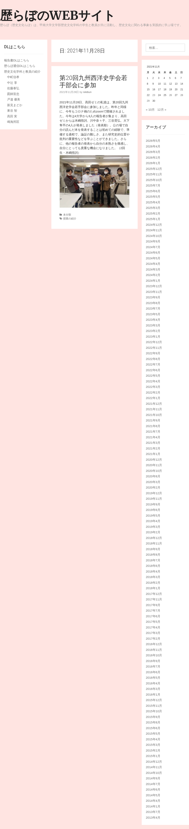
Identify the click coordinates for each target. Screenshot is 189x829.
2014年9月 (153, 778)
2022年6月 (153, 370)
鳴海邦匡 (13, 121)
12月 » (161, 109)
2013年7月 (153, 812)
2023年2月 (153, 331)
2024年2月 (153, 275)
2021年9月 (153, 420)
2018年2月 (153, 582)
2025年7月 (153, 185)
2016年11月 (154, 649)
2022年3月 (153, 386)
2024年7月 (153, 247)
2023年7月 (153, 308)
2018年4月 (153, 571)
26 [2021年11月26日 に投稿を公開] (170, 95)
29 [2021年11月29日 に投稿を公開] (148, 100)
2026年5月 (153, 140)
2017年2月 (153, 638)
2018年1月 (153, 588)
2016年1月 (153, 694)
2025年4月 (153, 202)
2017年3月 (153, 633)
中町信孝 (13, 77)
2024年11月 (154, 230)
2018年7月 (153, 560)
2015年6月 (153, 728)
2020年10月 (154, 470)
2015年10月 (154, 711)
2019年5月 (153, 515)
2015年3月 (153, 744)
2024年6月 (153, 252)
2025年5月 (153, 196)
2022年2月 (153, 392)
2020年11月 (154, 465)
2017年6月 (153, 616)
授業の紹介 (69, 218)
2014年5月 (153, 795)
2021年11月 (154, 409)
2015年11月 (154, 705)
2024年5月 (153, 258)
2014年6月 (153, 789)
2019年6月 (153, 510)
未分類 (67, 214)
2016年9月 (153, 661)
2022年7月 (153, 364)
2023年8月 (153, 303)
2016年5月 (153, 677)
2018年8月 (153, 554)
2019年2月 (153, 532)
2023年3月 (153, 325)
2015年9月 (153, 717)
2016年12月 (154, 644)
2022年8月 (153, 359)
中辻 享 (12, 82)
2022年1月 (153, 398)
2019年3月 (153, 526)
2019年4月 (153, 521)
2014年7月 (153, 784)
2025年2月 (153, 213)
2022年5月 (153, 375)
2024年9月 (153, 241)
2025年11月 (154, 174)
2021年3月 (153, 442)
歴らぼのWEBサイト (57, 15)
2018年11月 (154, 543)
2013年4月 (153, 817)
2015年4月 (153, 739)
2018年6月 (153, 565)
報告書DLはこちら (16, 60)
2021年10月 (154, 415)
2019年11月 (154, 498)
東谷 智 (12, 110)
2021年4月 (153, 437)
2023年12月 (154, 286)
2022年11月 (154, 347)
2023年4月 (153, 319)
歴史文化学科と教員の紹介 (22, 71)
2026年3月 (153, 152)
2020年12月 (154, 459)
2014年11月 (154, 767)
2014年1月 (153, 806)
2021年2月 (153, 448)
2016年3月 (153, 688)
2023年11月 (154, 291)
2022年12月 (154, 342)
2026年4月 (153, 146)
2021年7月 (153, 431)
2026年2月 (153, 157)
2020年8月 (153, 476)
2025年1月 (153, 219)
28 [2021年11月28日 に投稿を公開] (181, 95)
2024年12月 (154, 224)
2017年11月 (154, 599)
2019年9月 (153, 504)
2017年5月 (153, 621)
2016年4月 (153, 683)
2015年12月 (154, 700)
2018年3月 (153, 577)
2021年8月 (153, 426)
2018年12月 (154, 538)
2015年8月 (153, 722)
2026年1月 (153, 163)
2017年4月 (153, 627)
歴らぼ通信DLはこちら (19, 66)
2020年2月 (153, 487)
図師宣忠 (13, 94)
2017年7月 (153, 610)
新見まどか (14, 105)
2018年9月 (153, 549)
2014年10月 (154, 772)
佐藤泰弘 (13, 88)
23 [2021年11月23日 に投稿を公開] (153, 95)
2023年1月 (153, 336)
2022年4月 (153, 381)
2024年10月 (154, 236)
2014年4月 (153, 800)
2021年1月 (153, 454)
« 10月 (150, 109)
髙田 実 (12, 116)
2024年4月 (153, 263)
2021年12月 (154, 403)
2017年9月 (153, 605)
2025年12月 (154, 168)
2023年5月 (153, 314)
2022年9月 (153, 353)
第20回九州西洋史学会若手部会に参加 (93, 81)
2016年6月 (153, 672)
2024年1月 (153, 280)
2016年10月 (154, 655)
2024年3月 (153, 269)
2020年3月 (153, 482)
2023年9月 (153, 297)
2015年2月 (153, 750)
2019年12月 (154, 493)
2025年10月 (154, 180)
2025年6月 (153, 191)
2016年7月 (153, 666)
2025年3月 (153, 207)
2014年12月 (154, 761)
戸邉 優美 (13, 99)
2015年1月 (153, 756)
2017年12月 (154, 594)
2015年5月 (153, 733)
